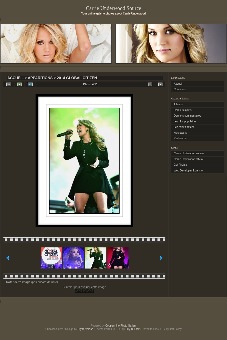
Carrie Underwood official (188, 159)
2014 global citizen (77, 78)
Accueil (15, 78)
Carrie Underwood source (189, 153)
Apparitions (40, 78)
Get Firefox (180, 164)
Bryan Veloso (85, 329)
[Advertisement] (113, 314)
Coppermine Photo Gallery (120, 325)
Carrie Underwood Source (113, 8)
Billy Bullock (133, 329)
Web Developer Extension (189, 170)
